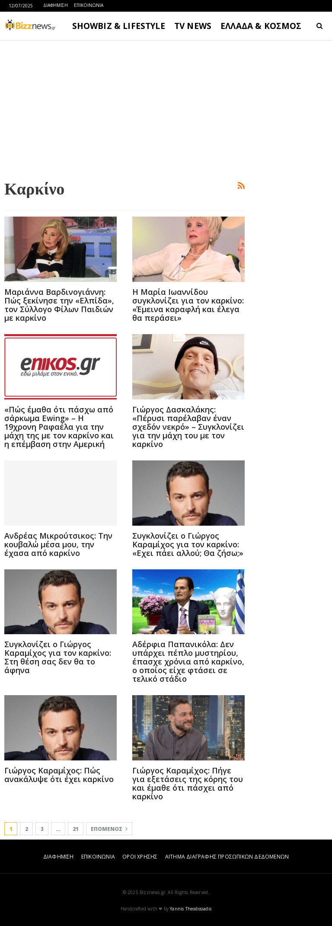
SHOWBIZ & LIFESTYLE (118, 26)
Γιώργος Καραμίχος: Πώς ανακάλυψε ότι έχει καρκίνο (59, 774)
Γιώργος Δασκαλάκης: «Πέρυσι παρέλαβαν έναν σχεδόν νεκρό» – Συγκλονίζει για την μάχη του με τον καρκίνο (188, 426)
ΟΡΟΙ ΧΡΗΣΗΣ (139, 856)
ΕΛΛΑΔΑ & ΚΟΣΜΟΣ (261, 26)
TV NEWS (192, 26)
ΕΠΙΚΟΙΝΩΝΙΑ (88, 5)
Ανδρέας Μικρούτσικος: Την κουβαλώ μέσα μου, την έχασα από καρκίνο (58, 544)
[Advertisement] (124, 108)
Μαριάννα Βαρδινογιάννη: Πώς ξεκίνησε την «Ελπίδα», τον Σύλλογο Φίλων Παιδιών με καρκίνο (59, 305)
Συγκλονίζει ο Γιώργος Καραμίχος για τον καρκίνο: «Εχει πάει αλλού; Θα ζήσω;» (187, 544)
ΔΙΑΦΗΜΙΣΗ (55, 5)
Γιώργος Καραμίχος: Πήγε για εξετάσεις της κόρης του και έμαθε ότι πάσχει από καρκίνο (187, 783)
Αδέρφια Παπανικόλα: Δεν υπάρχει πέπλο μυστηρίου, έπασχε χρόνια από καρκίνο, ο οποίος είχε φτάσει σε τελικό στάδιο (188, 661)
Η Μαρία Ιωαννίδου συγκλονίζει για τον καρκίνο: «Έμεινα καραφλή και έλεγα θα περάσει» (188, 305)
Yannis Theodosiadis (190, 909)
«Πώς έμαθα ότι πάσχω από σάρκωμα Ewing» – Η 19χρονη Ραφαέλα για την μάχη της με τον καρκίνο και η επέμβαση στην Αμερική (59, 426)
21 (76, 829)
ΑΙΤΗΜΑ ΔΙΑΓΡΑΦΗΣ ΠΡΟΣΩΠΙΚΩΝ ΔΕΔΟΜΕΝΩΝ (227, 856)
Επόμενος (109, 829)
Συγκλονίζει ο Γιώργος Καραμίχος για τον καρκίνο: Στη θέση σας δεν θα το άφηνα (57, 657)
